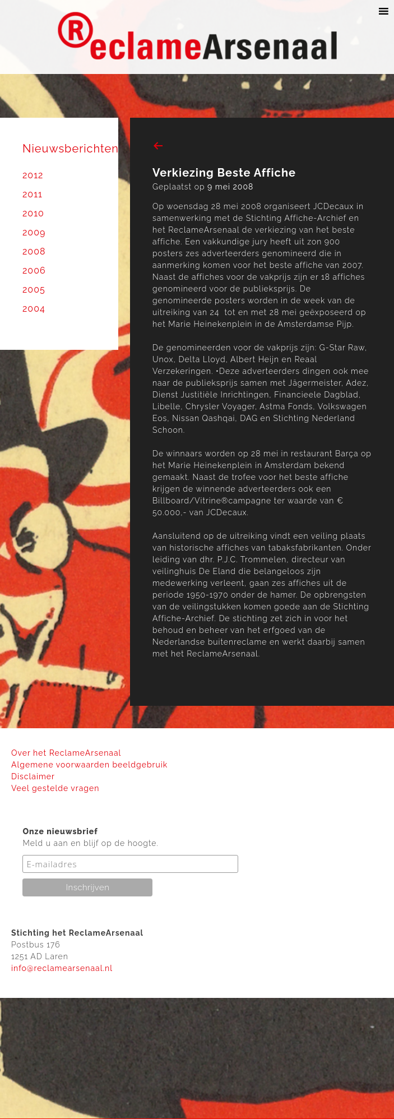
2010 (33, 213)
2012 (32, 175)
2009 (33, 232)
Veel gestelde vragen (55, 788)
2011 (32, 194)
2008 (33, 251)
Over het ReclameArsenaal (66, 752)
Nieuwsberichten (70, 148)
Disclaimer (33, 776)
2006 (34, 270)
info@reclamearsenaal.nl (62, 968)
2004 (33, 308)
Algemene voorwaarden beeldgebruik (89, 764)
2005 (33, 289)
